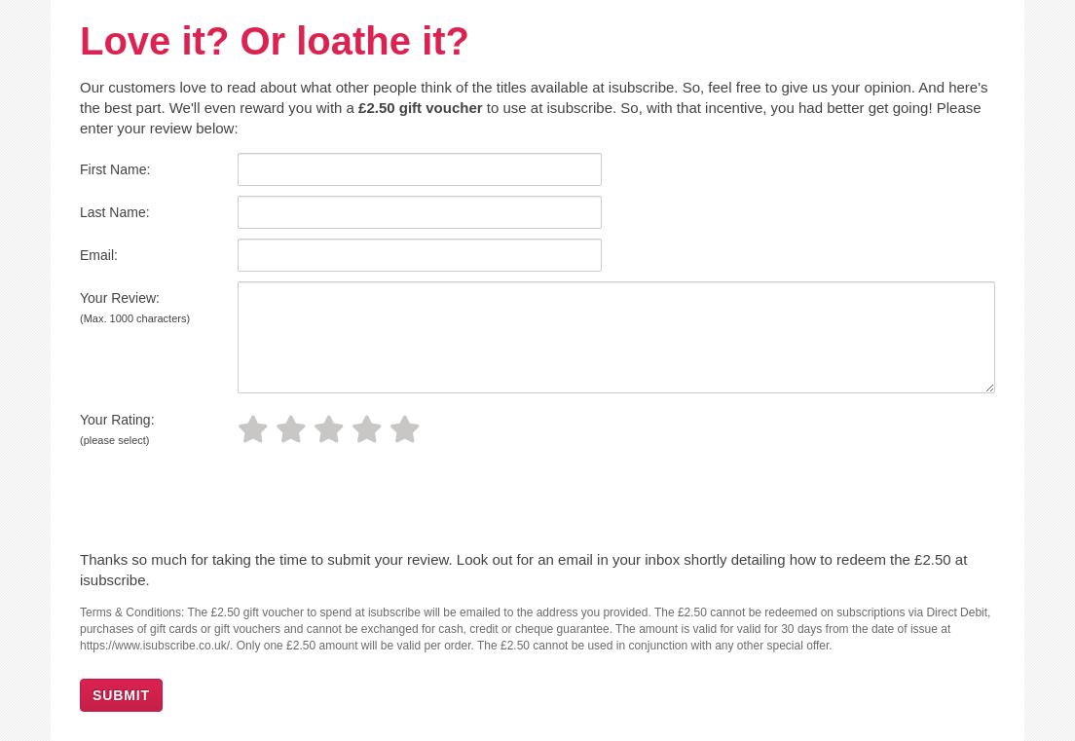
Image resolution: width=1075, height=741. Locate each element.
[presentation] (213, 501)
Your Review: (135, 307)
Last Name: (115, 212)
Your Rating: (117, 429)
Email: (99, 255)
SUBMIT (121, 695)
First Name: (115, 169)
